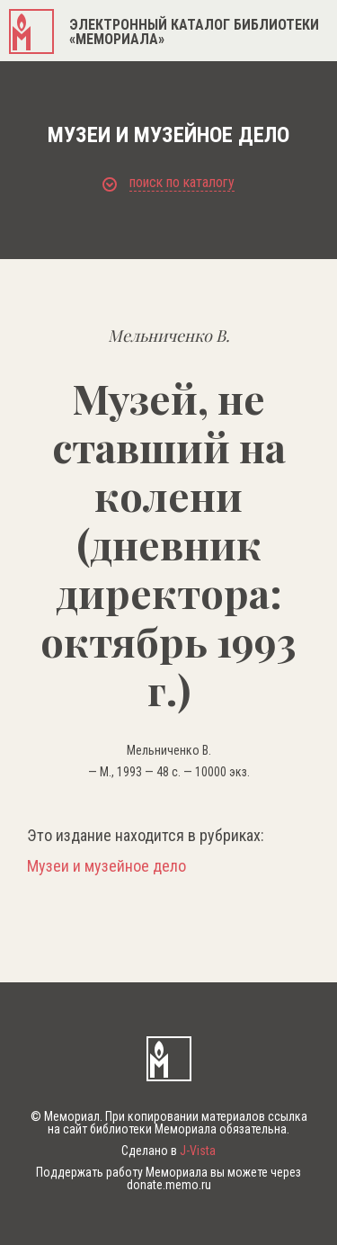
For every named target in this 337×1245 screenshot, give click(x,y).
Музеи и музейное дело (106, 866)
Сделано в (168, 1150)
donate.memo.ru (169, 1184)
